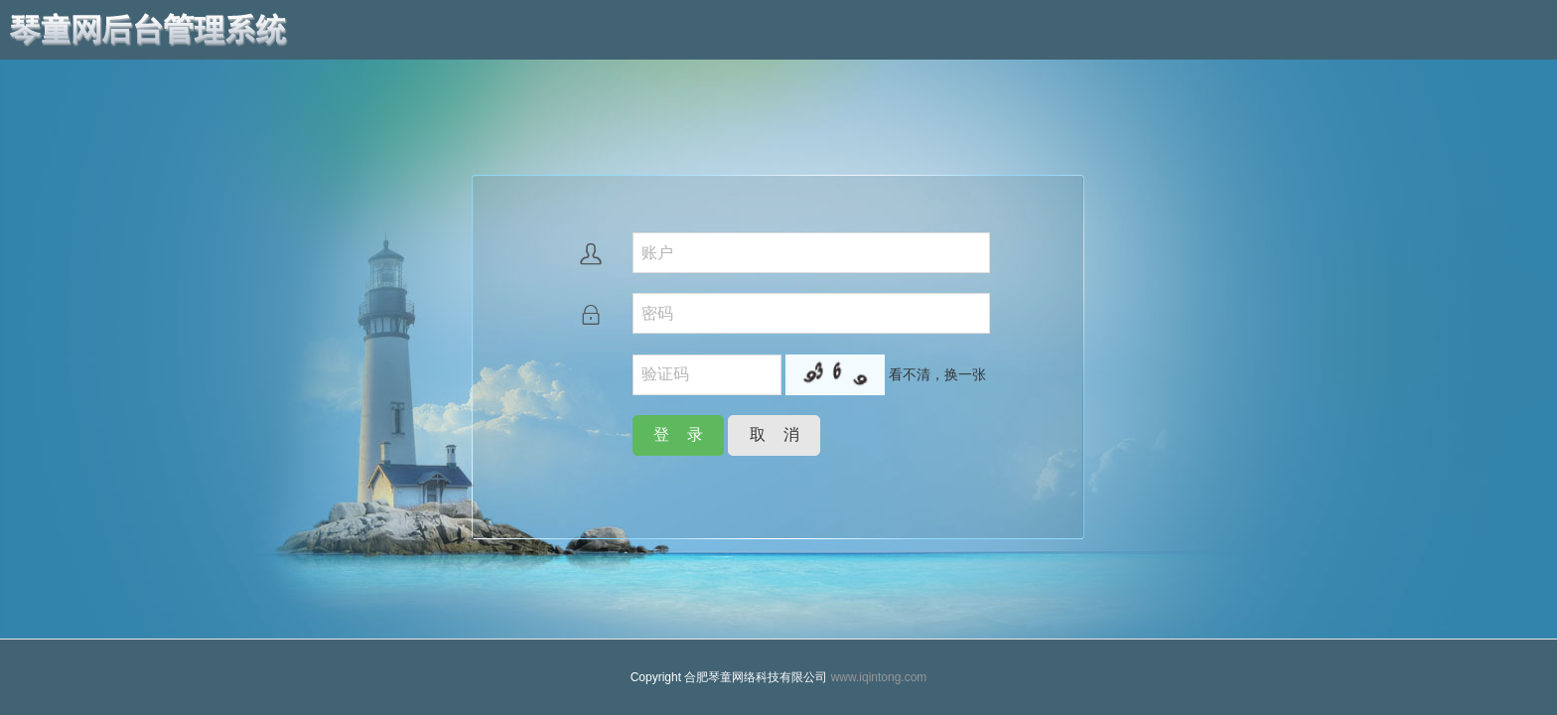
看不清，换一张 (937, 374)
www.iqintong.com (879, 677)
